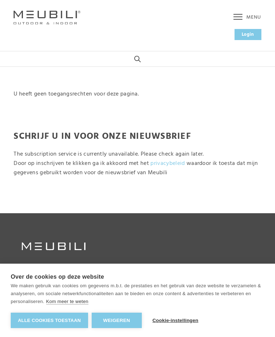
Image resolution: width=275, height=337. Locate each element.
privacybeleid (167, 163)
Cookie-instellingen (175, 320)
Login (248, 34)
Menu (247, 17)
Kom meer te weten (67, 301)
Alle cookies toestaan (49, 320)
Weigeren (116, 320)
